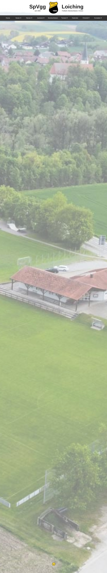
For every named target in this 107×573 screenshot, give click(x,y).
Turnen (64, 18)
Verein (18, 18)
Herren (29, 18)
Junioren (40, 18)
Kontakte (98, 18)
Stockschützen (53, 18)
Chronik (86, 18)
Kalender (75, 18)
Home (8, 18)
